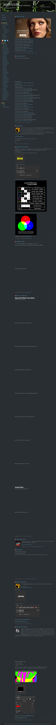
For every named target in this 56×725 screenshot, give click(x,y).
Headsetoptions (30, 723)
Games (4, 27)
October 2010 (5, 61)
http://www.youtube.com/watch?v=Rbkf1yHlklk (23, 88)
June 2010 (5, 66)
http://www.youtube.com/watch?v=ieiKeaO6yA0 (24, 99)
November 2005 (6, 95)
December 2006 (6, 93)
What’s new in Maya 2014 (21, 295)
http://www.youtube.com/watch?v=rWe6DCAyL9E (24, 101)
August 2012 (5, 53)
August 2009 (5, 73)
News (30, 122)
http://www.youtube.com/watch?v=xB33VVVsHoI (24, 96)
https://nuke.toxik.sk (19, 136)
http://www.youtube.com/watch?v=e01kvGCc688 (24, 50)
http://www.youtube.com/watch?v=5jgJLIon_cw (23, 117)
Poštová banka (19, 549)
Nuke (28, 143)
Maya (28, 122)
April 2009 (5, 76)
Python (5, 32)
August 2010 (5, 64)
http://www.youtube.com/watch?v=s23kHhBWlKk (24, 45)
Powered (17, 723)
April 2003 (5, 98)
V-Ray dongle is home (21, 539)
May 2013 (5, 45)
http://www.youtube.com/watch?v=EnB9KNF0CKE (24, 82)
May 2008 (5, 84)
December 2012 (6, 51)
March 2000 (5, 99)
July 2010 (4, 65)
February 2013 (5, 48)
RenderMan (5, 36)
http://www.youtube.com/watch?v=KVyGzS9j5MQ (24, 40)
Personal (4, 17)
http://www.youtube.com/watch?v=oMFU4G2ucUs (24, 112)
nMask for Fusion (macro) (21, 626)
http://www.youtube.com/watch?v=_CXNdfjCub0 (24, 104)
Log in (4, 104)
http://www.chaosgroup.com (27, 544)
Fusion (4, 25)
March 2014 (5, 44)
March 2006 (5, 94)
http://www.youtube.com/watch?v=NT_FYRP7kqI (24, 109)
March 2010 (5, 70)
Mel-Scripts (6, 29)
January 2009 (5, 77)
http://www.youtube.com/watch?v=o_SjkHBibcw (24, 120)
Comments (6, 107)
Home (3, 15)
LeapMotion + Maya (20, 241)
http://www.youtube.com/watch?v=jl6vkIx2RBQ (23, 90)
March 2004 (5, 97)
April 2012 (5, 57)
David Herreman (42, 723)
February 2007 (5, 91)
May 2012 (5, 56)
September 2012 (6, 52)
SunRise (25, 723)
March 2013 (5, 47)
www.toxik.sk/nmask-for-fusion (27, 587)
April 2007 (5, 90)
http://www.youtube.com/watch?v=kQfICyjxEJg (23, 93)
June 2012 (5, 55)
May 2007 (5, 89)
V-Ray (42, 546)
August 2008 (5, 82)
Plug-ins (39, 546)
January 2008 (5, 86)
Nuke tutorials (19, 125)
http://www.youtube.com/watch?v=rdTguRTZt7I (23, 115)
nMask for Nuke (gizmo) (21, 581)
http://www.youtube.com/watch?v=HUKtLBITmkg (24, 107)
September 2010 (6, 63)
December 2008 (6, 78)
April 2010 (5, 69)
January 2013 (5, 49)
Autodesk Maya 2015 (20, 56)
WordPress (22, 723)
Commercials (29, 578)
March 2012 (5, 59)
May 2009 (5, 74)
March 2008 (5, 85)
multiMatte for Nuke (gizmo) (22, 146)
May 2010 (5, 68)
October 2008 (5, 80)
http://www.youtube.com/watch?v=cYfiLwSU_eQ (24, 85)
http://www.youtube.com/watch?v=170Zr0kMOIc (24, 48)
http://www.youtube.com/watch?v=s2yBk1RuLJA (24, 42)
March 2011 (5, 60)
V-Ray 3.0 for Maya (20, 16)
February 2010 (5, 72)
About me (4, 19)
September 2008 (6, 81)
